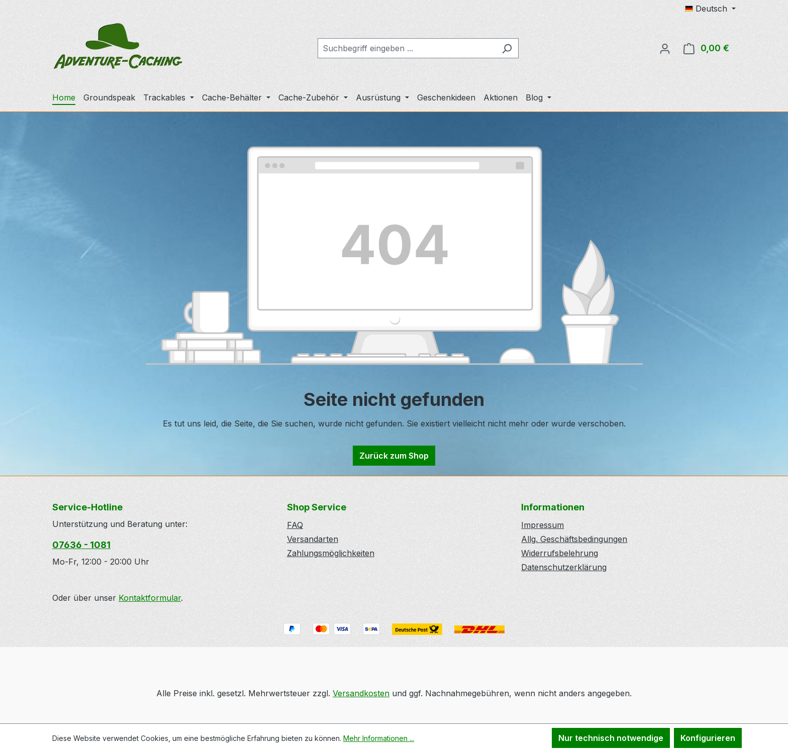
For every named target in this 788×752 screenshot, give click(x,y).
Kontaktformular (150, 598)
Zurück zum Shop (394, 456)
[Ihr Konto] (665, 48)
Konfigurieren (707, 738)
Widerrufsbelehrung (559, 553)
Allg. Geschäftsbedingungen (574, 539)
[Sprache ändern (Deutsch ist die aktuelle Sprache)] (710, 8)
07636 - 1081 (81, 545)
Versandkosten (361, 693)
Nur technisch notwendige (610, 738)
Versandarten (312, 539)
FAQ (295, 525)
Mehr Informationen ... (378, 738)
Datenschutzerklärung (564, 567)
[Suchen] (507, 48)
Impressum (542, 525)
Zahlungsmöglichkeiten (330, 553)
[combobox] (407, 48)
